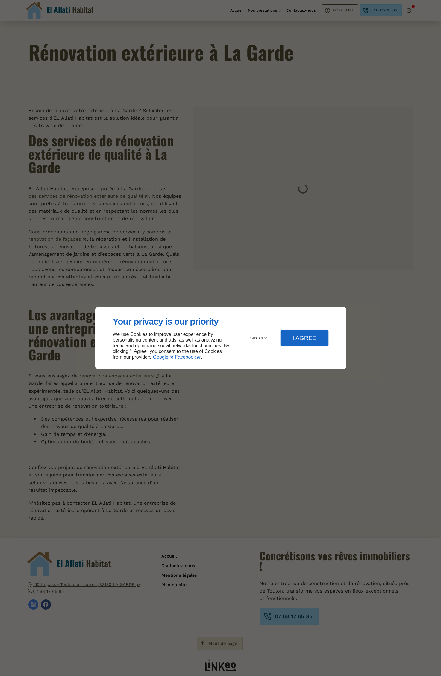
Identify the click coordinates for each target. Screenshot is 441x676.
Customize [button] (258, 338)
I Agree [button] (304, 338)
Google (161, 357)
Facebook (185, 357)
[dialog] (220, 338)
